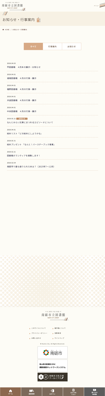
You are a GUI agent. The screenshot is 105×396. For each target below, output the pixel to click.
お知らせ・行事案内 (20, 29)
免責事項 (58, 333)
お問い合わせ (36, 338)
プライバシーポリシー (39, 333)
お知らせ (71, 46)
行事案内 (52, 46)
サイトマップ (59, 338)
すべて (33, 46)
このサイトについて (38, 328)
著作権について (60, 328)
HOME (7, 29)
